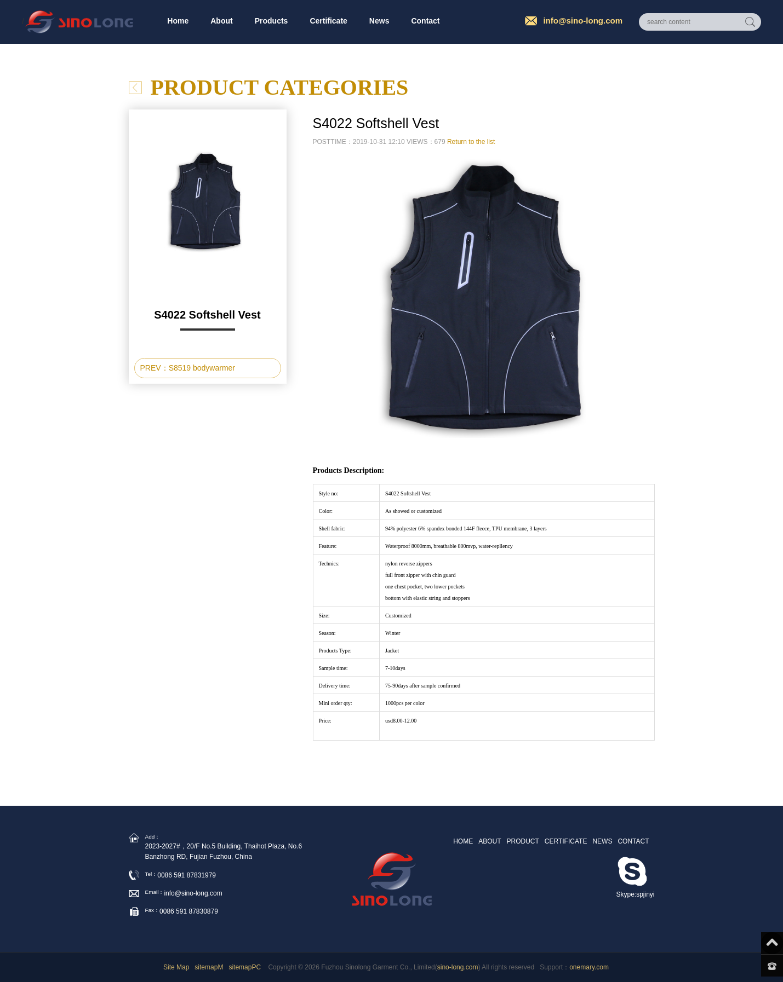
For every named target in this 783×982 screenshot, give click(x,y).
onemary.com (589, 967)
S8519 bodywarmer (202, 367)
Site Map (176, 967)
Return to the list (471, 142)
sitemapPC (244, 967)
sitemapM (209, 967)
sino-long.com (457, 967)
